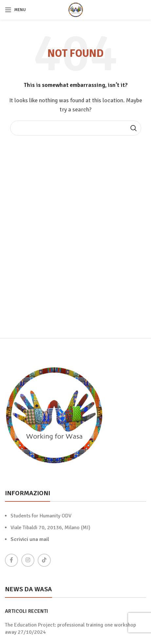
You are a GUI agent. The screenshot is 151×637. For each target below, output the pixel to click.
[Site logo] (75, 9)
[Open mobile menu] (15, 9)
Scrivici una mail (29, 539)
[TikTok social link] (44, 560)
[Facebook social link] (11, 560)
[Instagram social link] (27, 560)
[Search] (75, 128)
